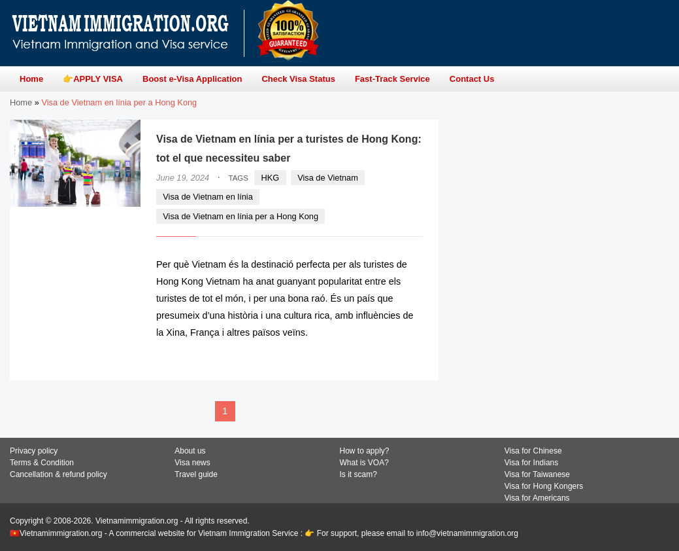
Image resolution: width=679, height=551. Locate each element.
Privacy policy (34, 450)
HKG (270, 178)
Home (21, 102)
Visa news (192, 462)
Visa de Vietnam (327, 178)
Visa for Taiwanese (537, 474)
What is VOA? (364, 462)
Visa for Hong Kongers (544, 486)
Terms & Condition (42, 462)
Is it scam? (358, 474)
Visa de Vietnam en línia (208, 197)
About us (189, 450)
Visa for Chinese (533, 450)
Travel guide (196, 474)
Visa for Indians (532, 462)
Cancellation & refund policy (58, 474)
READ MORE (383, 358)
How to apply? (364, 450)
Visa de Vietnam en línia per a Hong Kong (240, 216)
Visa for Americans (537, 498)
